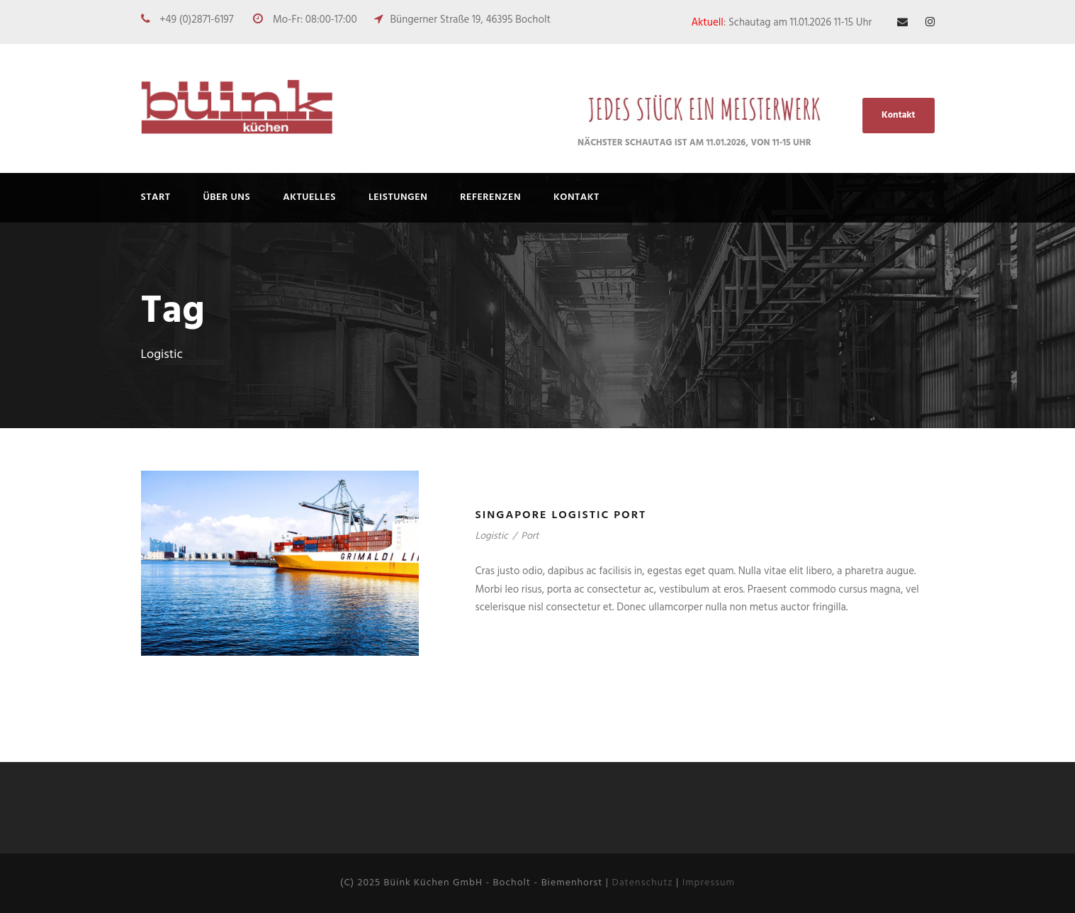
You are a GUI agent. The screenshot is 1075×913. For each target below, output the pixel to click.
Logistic (491, 536)
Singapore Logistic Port (561, 515)
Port (530, 536)
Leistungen (397, 197)
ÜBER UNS (227, 197)
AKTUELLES (309, 197)
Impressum (708, 883)
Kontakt (898, 115)
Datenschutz (642, 883)
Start (156, 197)
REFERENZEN (490, 197)
